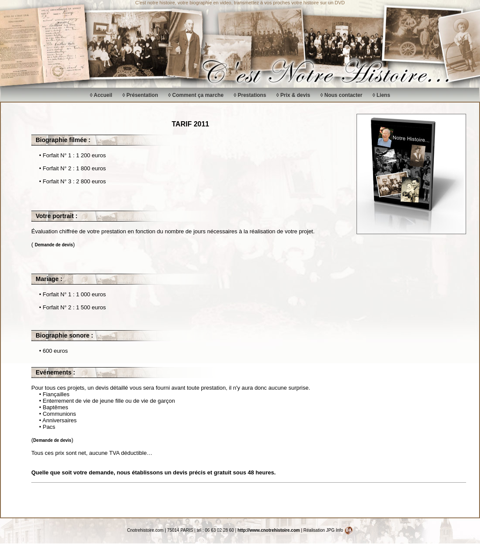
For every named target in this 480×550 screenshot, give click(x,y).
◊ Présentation (140, 95)
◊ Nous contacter (341, 95)
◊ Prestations (249, 95)
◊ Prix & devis (293, 95)
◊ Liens (381, 95)
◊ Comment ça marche (195, 95)
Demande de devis (54, 244)
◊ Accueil (101, 95)
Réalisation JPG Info (328, 530)
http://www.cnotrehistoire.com (268, 530)
